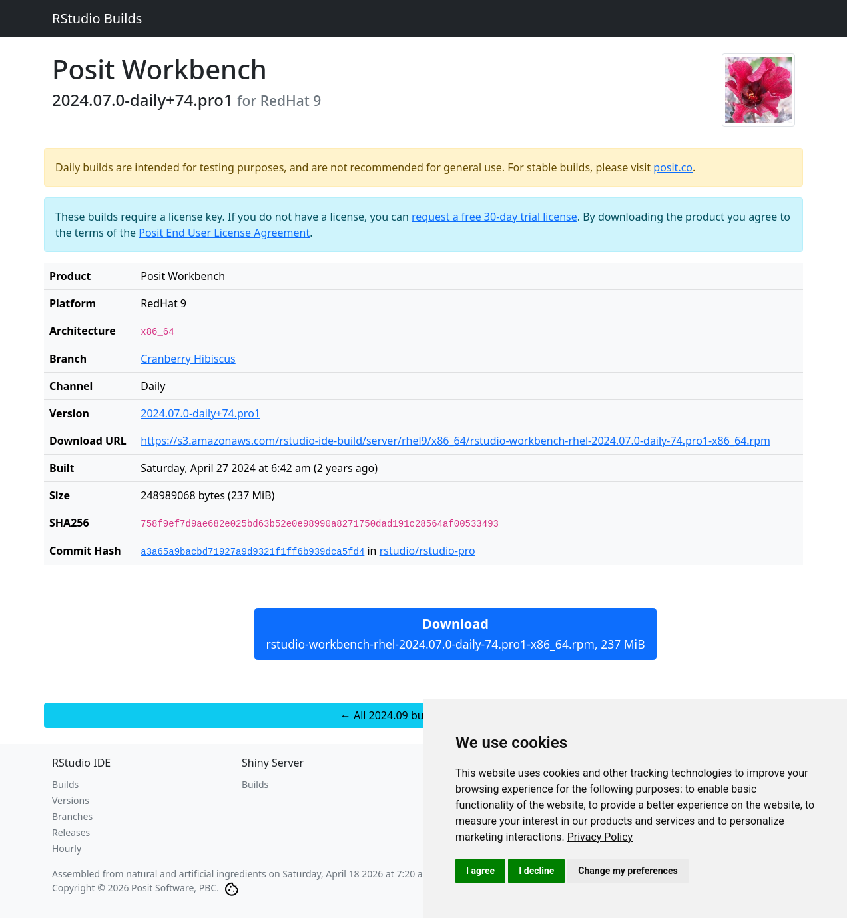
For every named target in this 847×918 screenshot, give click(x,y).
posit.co (673, 167)
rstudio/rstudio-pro (427, 550)
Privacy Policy (600, 837)
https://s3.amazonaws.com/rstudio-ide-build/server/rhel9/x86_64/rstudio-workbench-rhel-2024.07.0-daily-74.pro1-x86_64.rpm (455, 440)
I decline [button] (536, 870)
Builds (65, 784)
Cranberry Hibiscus (188, 358)
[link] (600, 837)
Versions (70, 800)
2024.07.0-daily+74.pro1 (200, 413)
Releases (71, 832)
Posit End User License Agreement (224, 232)
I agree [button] (480, 870)
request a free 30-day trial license (494, 216)
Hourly (66, 848)
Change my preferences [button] (627, 870)
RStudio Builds (97, 18)
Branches (72, 816)
